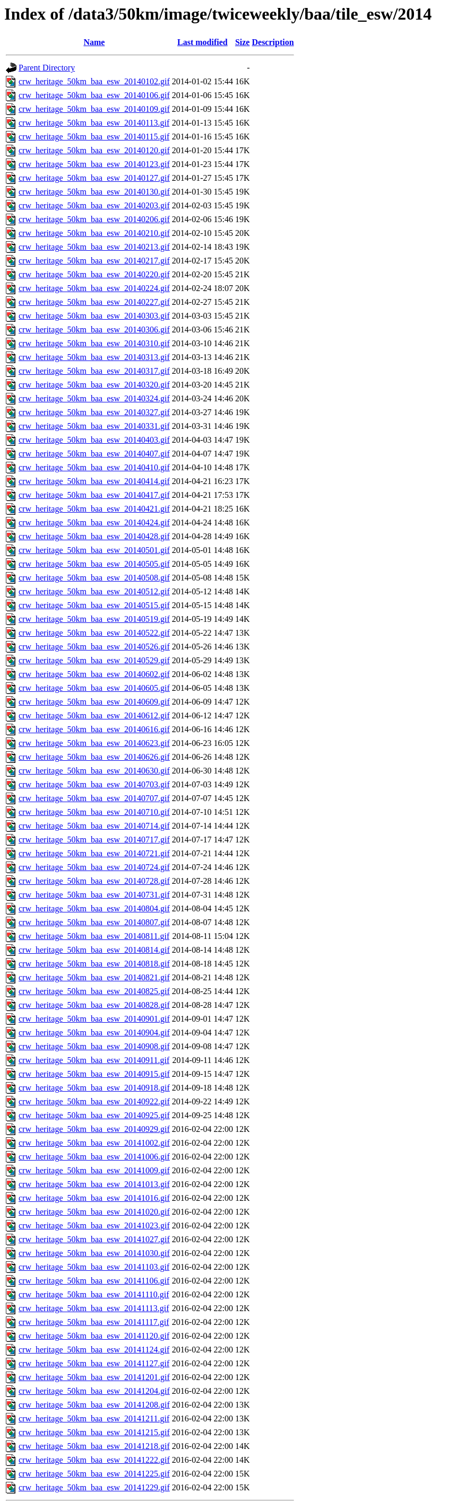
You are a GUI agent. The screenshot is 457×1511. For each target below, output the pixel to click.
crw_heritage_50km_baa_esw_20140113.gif (94, 122)
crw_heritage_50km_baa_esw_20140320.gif (94, 384)
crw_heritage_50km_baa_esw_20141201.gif (94, 1377)
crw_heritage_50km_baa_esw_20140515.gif (94, 605)
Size (242, 42)
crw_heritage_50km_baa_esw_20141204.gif (94, 1390)
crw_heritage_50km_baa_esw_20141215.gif (94, 1432)
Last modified (202, 42)
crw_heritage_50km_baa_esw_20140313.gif (94, 357)
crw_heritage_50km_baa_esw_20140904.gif (94, 1032)
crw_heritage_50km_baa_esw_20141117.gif (94, 1321)
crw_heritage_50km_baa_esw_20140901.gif (94, 1018)
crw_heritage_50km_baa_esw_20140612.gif (94, 715)
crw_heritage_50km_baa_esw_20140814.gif (94, 949)
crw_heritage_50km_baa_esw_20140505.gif (94, 563)
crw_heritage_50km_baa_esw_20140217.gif (94, 260)
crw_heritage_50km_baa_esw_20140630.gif (94, 770)
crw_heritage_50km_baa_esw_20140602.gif (94, 674)
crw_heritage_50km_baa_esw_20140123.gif (94, 164)
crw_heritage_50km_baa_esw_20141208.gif (94, 1404)
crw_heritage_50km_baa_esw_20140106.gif (94, 95)
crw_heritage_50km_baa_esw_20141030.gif (94, 1253)
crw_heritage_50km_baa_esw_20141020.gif (94, 1211)
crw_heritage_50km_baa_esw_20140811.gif (94, 936)
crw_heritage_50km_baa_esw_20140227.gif (94, 301)
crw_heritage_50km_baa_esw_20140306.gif (94, 329)
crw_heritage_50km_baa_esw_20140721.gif (94, 853)
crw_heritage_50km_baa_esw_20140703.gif (94, 784)
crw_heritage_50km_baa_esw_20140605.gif (94, 687)
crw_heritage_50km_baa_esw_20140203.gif (94, 205)
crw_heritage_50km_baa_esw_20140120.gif (94, 150)
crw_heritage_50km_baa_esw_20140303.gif (94, 315)
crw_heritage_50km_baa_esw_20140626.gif (94, 756)
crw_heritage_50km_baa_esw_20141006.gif (94, 1156)
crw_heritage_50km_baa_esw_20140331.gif (94, 426)
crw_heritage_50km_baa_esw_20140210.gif (94, 233)
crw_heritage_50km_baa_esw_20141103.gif (94, 1266)
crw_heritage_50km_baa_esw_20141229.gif (94, 1487)
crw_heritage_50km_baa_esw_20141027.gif (94, 1239)
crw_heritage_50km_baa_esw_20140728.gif (94, 880)
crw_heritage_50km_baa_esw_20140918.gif (94, 1087)
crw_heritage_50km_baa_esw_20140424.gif (94, 522)
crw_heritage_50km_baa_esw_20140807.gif (94, 922)
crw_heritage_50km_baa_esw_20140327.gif (94, 412)
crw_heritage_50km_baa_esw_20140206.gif (94, 219)
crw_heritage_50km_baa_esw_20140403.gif (94, 439)
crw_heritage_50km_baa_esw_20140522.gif (94, 632)
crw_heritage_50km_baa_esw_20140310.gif (94, 343)
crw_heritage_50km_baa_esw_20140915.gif (94, 1073)
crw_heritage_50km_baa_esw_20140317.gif (94, 370)
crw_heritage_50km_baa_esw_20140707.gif (94, 798)
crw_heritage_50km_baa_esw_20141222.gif (94, 1459)
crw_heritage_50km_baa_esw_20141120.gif (94, 1335)
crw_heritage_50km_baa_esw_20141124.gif (94, 1349)
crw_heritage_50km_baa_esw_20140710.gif (94, 811)
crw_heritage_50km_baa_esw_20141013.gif (94, 1184)
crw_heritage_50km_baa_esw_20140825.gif (94, 991)
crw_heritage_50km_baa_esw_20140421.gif (94, 508)
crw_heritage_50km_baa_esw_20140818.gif (94, 963)
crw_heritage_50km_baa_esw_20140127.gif (94, 177)
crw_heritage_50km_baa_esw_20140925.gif (94, 1115)
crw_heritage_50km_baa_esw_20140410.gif (94, 467)
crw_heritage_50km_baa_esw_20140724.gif (94, 867)
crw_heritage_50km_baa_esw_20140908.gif (94, 1046)
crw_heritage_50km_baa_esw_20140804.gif (94, 908)
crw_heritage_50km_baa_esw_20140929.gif (94, 1129)
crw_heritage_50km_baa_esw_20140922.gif (94, 1101)
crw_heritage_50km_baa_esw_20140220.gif (94, 274)
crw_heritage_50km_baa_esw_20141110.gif (94, 1294)
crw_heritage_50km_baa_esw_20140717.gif (94, 839)
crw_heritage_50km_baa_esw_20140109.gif (94, 108)
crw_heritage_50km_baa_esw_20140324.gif (94, 398)
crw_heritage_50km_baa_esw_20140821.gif (94, 977)
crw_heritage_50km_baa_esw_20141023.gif (94, 1225)
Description (273, 42)
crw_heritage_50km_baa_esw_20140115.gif (94, 136)
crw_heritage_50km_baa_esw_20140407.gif (94, 453)
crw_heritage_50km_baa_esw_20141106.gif (94, 1280)
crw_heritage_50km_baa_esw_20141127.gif (94, 1363)
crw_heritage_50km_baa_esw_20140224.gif (94, 288)
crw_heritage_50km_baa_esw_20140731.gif (94, 894)
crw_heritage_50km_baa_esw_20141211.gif (94, 1418)
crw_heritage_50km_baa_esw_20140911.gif (94, 1060)
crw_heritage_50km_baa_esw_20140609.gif (94, 701)
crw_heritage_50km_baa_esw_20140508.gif (94, 577)
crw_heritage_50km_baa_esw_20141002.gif (94, 1142)
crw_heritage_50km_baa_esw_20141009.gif (94, 1170)
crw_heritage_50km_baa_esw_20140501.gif (94, 550)
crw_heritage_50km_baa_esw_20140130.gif (94, 191)
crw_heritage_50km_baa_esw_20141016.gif (94, 1197)
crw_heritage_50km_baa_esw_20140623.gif (94, 743)
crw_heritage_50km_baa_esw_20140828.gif (94, 1004)
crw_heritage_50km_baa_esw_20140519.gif (94, 618)
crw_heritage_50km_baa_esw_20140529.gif (94, 660)
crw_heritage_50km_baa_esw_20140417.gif (94, 494)
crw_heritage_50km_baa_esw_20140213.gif (94, 246)
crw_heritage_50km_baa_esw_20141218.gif (94, 1446)
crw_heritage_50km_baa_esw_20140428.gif (94, 536)
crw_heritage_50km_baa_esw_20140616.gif (94, 729)
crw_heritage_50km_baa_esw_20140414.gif (94, 481)
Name (94, 42)
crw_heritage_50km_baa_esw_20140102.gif (94, 81)
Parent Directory (47, 67)
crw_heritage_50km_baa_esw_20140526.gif (94, 646)
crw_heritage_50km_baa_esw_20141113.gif (94, 1308)
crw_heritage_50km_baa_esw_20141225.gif (94, 1473)
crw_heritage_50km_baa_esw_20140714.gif (94, 825)
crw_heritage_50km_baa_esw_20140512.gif (94, 591)
